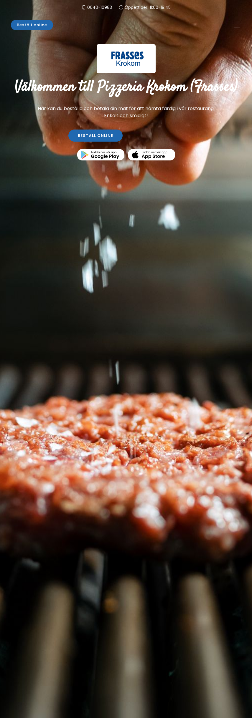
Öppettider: (148, 7)
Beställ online (32, 25)
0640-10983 (99, 7)
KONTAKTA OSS (156, 135)
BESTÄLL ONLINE (95, 135)
